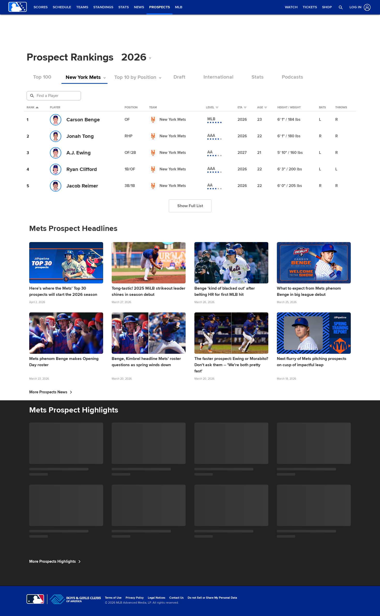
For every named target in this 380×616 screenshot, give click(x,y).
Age (262, 107)
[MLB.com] (35, 599)
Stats (259, 77)
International (220, 77)
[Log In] (359, 7)
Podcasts (294, 77)
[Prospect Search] (54, 95)
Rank (33, 107)
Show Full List (190, 205)
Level (212, 107)
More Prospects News (50, 392)
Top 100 (42, 77)
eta (242, 107)
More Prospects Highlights (55, 561)
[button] (341, 7)
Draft (181, 77)
